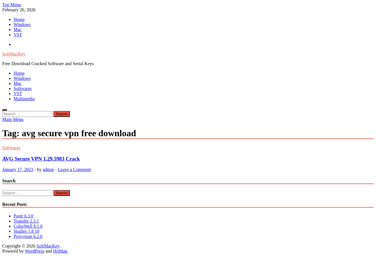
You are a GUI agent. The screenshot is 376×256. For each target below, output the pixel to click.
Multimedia (24, 98)
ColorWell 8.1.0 (28, 226)
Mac (17, 29)
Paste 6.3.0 (23, 216)
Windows (22, 24)
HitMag (60, 251)
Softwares (23, 88)
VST (18, 34)
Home (19, 19)
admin (48, 169)
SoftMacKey (13, 54)
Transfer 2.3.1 (26, 221)
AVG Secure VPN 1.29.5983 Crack (41, 159)
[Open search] (4, 110)
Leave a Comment (74, 169)
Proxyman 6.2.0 (28, 236)
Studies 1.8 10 (26, 231)
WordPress (34, 251)
